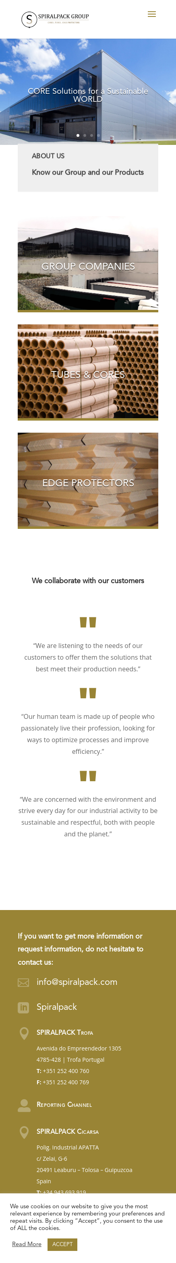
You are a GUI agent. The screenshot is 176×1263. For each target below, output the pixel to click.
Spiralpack (57, 1007)
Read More (26, 1245)
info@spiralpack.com (77, 982)
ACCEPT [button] (62, 1244)
